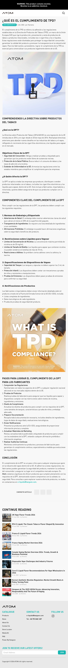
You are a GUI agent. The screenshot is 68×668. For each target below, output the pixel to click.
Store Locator (7, 629)
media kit (5, 633)
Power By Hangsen (9, 640)
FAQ (3, 636)
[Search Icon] (63, 13)
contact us (33, 611)
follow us (57, 611)
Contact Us (6, 626)
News (4, 619)
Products (5, 615)
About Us (5, 622)
